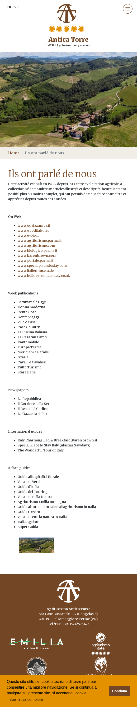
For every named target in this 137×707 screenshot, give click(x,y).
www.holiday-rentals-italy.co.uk (44, 275)
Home (13, 153)
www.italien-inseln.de (36, 270)
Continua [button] (119, 691)
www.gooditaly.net (33, 230)
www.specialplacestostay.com (42, 265)
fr (13, 7)
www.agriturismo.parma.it (39, 240)
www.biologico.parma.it (37, 250)
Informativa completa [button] (25, 699)
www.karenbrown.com (37, 255)
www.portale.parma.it (35, 260)
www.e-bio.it (28, 235)
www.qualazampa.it (34, 225)
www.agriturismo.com (36, 245)
